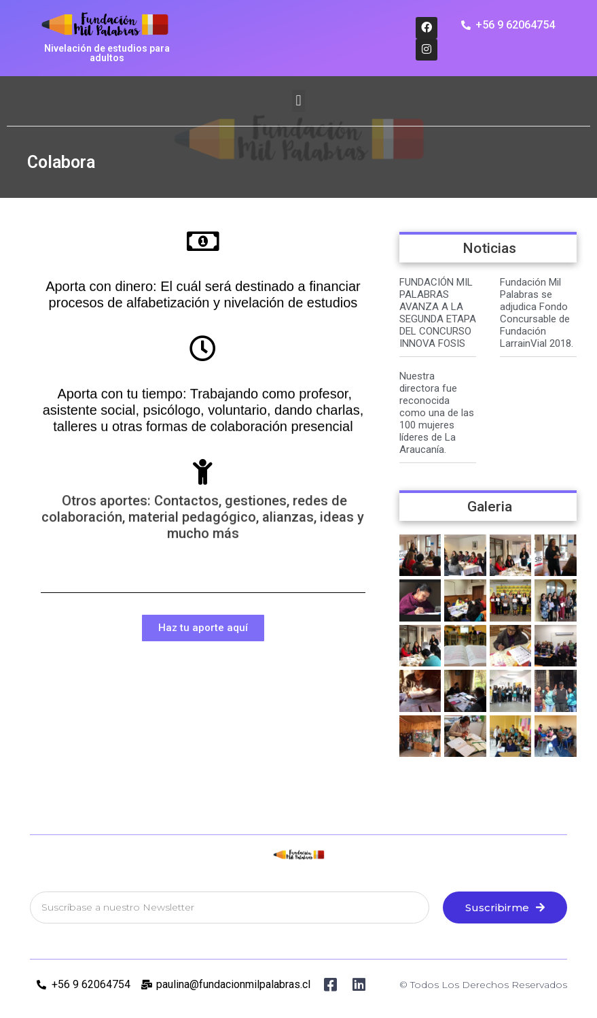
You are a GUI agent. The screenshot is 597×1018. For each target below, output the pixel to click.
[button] (298, 101)
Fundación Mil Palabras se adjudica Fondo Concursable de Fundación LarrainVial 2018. (536, 313)
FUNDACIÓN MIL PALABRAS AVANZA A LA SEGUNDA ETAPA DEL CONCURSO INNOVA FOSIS (437, 313)
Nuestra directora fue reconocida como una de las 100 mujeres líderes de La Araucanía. (436, 413)
